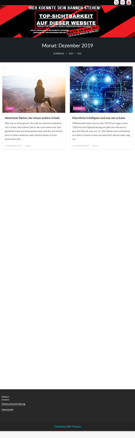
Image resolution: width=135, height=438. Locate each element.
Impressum (7, 409)
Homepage (58, 53)
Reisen (10, 108)
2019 (71, 53)
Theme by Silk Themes (67, 426)
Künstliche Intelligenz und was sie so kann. (99, 118)
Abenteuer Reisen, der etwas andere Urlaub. (32, 118)
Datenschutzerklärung (13, 403)
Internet (79, 108)
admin (27, 146)
